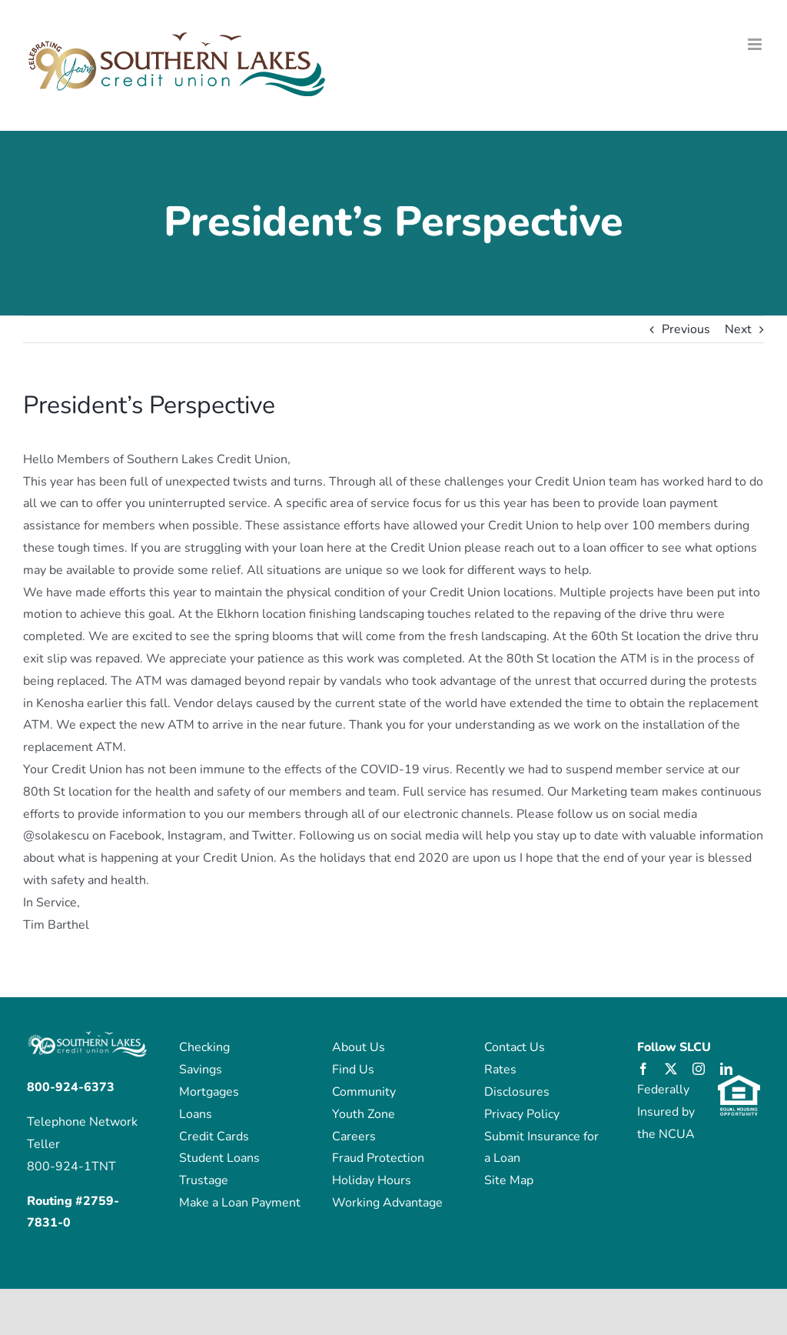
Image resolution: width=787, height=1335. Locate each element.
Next (738, 329)
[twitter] (671, 1069)
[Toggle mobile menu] (756, 44)
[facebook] (643, 1069)
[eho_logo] (739, 1081)
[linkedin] (726, 1069)
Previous (686, 329)
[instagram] (698, 1069)
